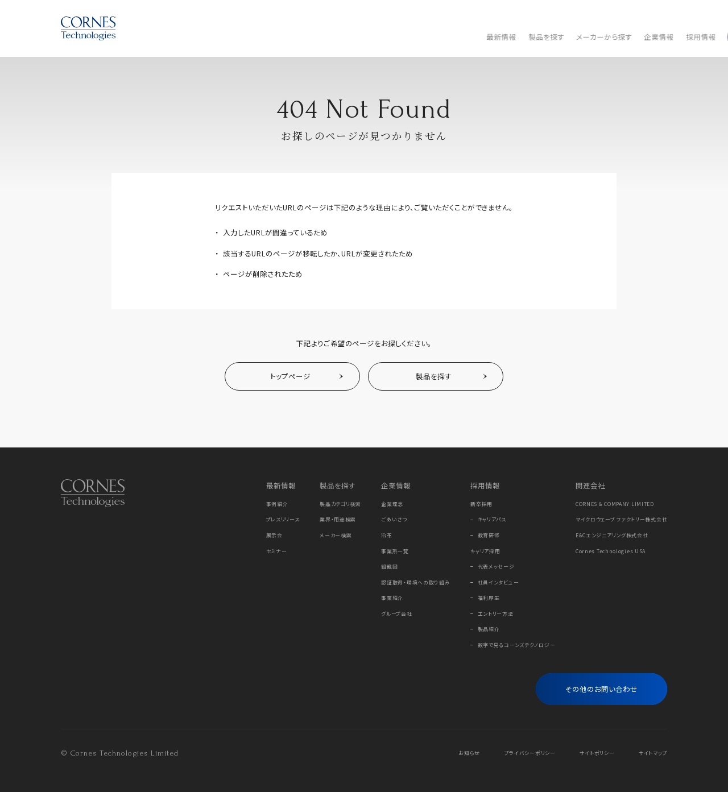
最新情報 (205, 37)
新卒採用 (481, 504)
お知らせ (469, 753)
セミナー (276, 551)
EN (662, 14)
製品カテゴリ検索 (340, 504)
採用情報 (404, 37)
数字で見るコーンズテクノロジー (517, 645)
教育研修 (489, 535)
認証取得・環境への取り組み (415, 582)
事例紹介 (277, 504)
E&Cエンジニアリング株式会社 (612, 535)
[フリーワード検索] (648, 37)
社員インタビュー (498, 582)
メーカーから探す (307, 37)
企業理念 (392, 504)
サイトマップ (653, 753)
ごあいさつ (394, 519)
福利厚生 (489, 598)
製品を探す (249, 37)
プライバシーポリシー (530, 753)
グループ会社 (396, 613)
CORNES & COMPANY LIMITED (615, 504)
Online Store (602, 14)
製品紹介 (489, 629)
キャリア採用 (485, 551)
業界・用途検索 (338, 519)
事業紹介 (392, 598)
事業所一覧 (395, 551)
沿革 (386, 535)
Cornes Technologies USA (611, 551)
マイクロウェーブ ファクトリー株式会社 (622, 519)
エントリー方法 (496, 613)
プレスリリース (283, 519)
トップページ (290, 376)
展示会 (274, 535)
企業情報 (362, 37)
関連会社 (590, 485)
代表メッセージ (496, 566)
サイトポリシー (597, 753)
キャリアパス (492, 519)
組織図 (389, 566)
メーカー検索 (335, 535)
